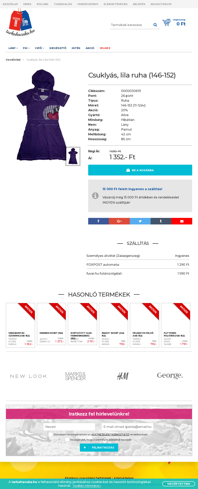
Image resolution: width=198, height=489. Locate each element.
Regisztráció (179, 3)
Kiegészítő (66, 46)
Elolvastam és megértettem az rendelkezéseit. (98, 431)
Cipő (45, 46)
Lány (14, 46)
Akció (103, 46)
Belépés (155, 3)
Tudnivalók (71, 3)
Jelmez (121, 46)
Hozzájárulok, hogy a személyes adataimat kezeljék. (98, 436)
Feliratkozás (99, 444)
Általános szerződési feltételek (88, 475)
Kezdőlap (11, 3)
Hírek (31, 3)
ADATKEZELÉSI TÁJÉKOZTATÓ (110, 431)
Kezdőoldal (13, 57)
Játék (87, 46)
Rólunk (49, 3)
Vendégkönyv (98, 3)
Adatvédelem (124, 475)
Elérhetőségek (129, 3)
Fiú (30, 46)
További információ (87, 485)
